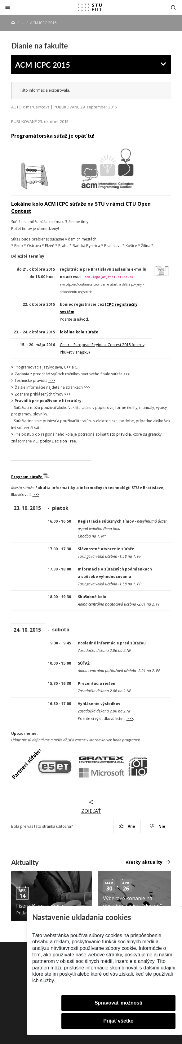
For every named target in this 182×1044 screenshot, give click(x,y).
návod (82, 319)
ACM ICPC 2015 (42, 64)
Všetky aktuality (144, 862)
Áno (127, 826)
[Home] (13, 22)
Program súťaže (29, 476)
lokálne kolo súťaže (79, 332)
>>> (126, 374)
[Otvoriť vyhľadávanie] (173, 7)
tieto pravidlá (119, 434)
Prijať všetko (118, 1020)
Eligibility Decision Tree (56, 441)
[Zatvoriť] (7, 7)
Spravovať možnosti (118, 1002)
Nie (157, 826)
